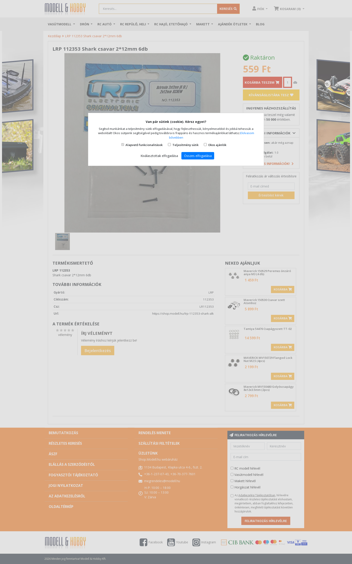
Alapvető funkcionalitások (144, 145)
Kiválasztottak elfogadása (159, 156)
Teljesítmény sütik (185, 145)
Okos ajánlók (217, 145)
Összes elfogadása (198, 156)
